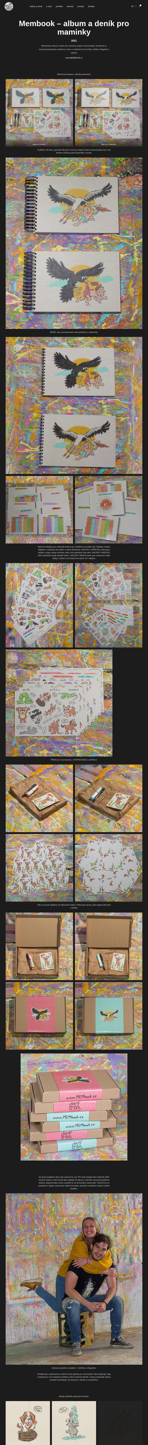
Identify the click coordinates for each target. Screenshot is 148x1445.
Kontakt (91, 6)
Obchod (70, 6)
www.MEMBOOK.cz (74, 58)
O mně (49, 6)
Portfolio (59, 6)
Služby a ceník (36, 6)
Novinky (80, 6)
